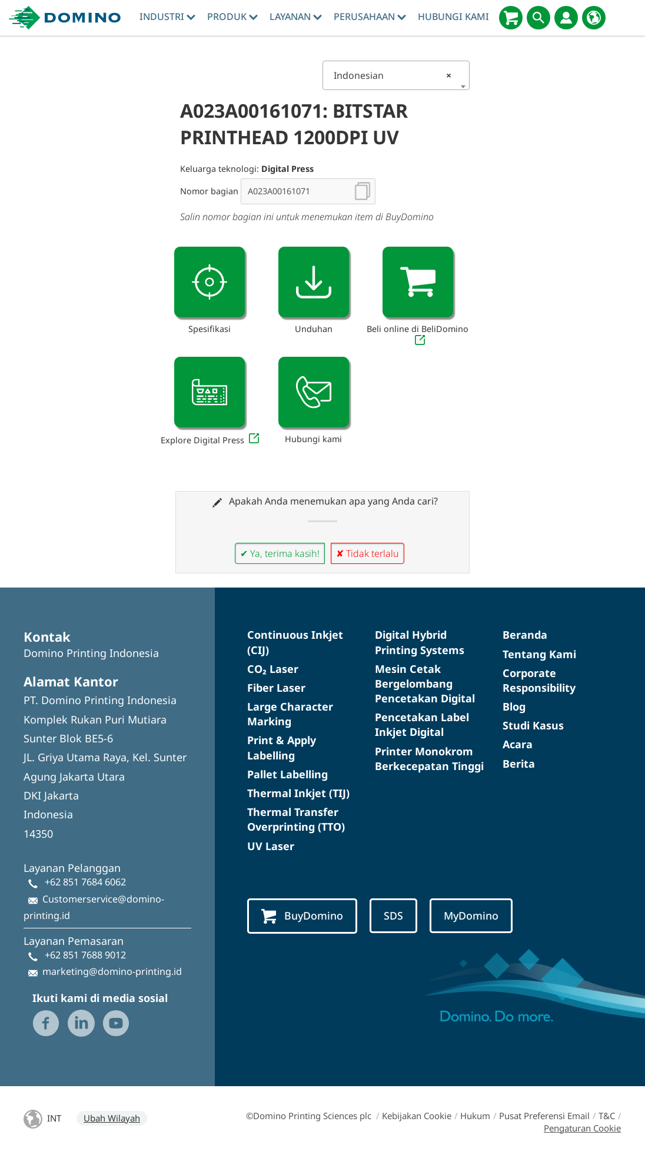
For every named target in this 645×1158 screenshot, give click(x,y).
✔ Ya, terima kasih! (280, 553)
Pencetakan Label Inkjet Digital (422, 724)
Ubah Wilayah (112, 1118)
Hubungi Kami (453, 16)
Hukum (475, 1115)
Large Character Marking (290, 713)
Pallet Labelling (287, 774)
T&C (607, 1115)
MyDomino (471, 915)
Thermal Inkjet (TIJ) (298, 793)
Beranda (525, 635)
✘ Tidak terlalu (367, 553)
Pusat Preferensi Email (544, 1115)
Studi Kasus (533, 725)
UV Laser (270, 846)
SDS (393, 915)
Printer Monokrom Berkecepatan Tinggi (429, 758)
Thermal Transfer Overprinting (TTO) (296, 819)
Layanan (296, 16)
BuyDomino (302, 916)
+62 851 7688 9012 (85, 954)
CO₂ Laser (272, 669)
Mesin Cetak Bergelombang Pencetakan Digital (425, 683)
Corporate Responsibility (539, 680)
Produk (232, 16)
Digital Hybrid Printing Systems (419, 642)
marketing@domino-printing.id (112, 971)
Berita (519, 763)
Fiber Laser (276, 688)
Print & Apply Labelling (281, 747)
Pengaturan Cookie (582, 1128)
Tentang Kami (539, 654)
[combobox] (396, 75)
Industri (167, 16)
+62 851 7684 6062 (85, 881)
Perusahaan (370, 16)
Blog (514, 706)
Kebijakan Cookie (416, 1115)
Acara (518, 744)
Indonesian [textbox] (392, 75)
